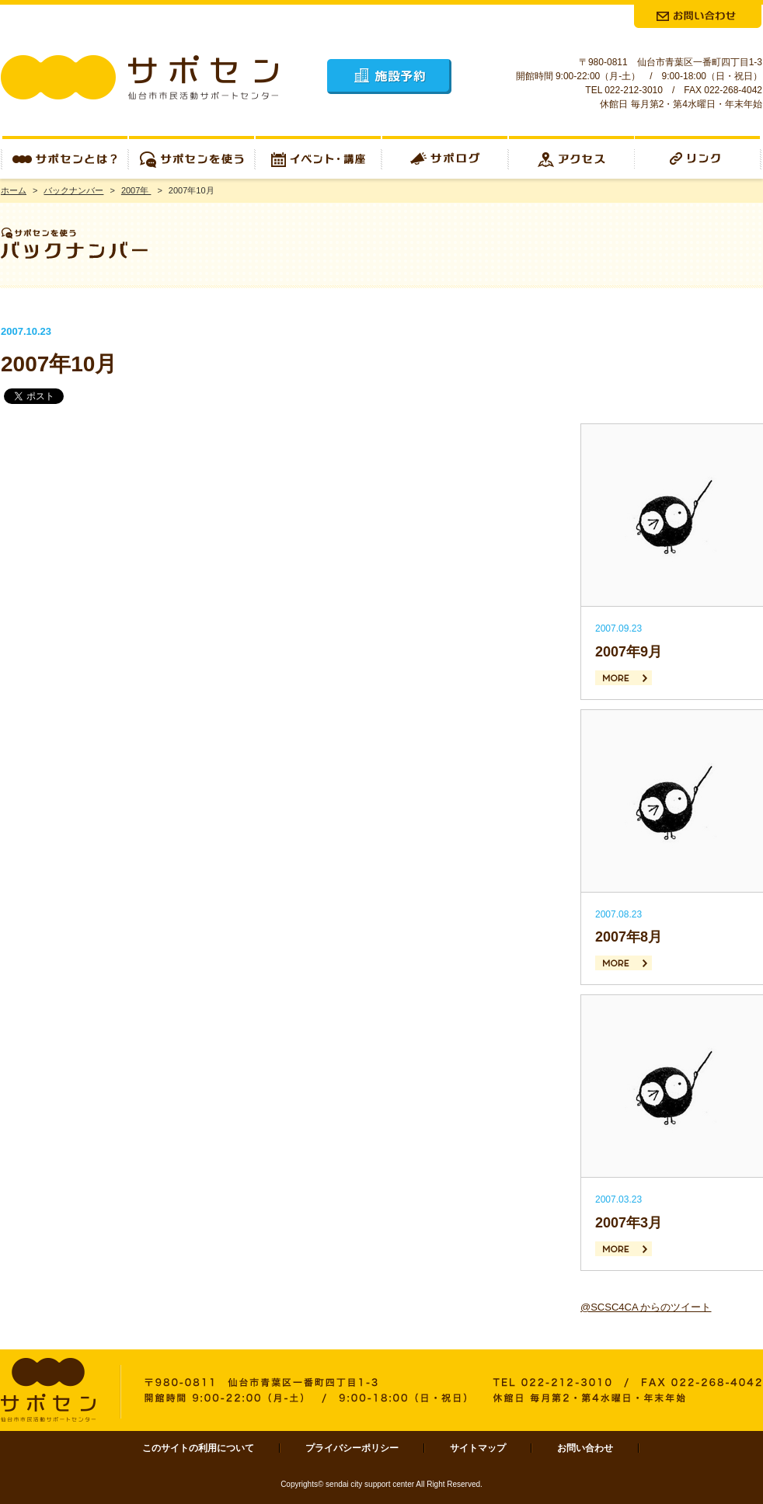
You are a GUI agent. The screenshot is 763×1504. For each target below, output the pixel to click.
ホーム (13, 190)
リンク (698, 157)
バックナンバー (73, 190)
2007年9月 (628, 652)
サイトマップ (478, 1448)
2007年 (136, 190)
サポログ (445, 157)
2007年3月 (628, 1223)
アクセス (571, 157)
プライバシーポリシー (352, 1448)
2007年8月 (628, 937)
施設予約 (389, 76)
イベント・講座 (318, 157)
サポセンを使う (191, 157)
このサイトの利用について (198, 1448)
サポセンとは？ (64, 157)
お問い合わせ (585, 1448)
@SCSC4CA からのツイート (646, 1307)
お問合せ (697, 16)
